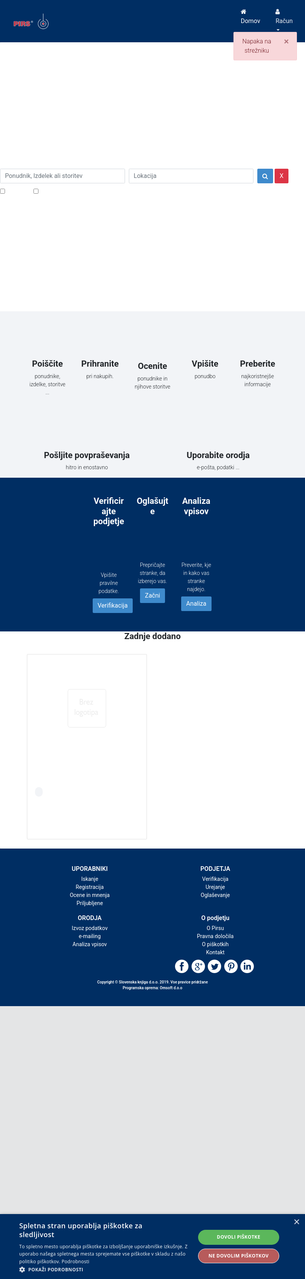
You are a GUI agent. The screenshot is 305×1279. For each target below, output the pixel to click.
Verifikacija (113, 605)
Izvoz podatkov (90, 928)
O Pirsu (215, 928)
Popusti (17, 190)
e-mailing (90, 936)
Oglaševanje (215, 895)
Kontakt (215, 952)
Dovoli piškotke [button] (238, 1237)
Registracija (90, 887)
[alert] (152, 1246)
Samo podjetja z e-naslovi (74, 190)
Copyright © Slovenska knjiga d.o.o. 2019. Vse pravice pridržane (152, 982)
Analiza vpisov (90, 944)
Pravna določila (215, 936)
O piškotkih (215, 944)
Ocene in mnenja (90, 895)
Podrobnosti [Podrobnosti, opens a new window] (75, 1261)
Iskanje (89, 879)
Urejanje (215, 887)
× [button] (296, 1222)
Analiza (196, 603)
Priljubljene (90, 903)
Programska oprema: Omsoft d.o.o (152, 988)
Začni (152, 595)
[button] (104, 1269)
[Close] (286, 41)
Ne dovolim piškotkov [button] (238, 1255)
